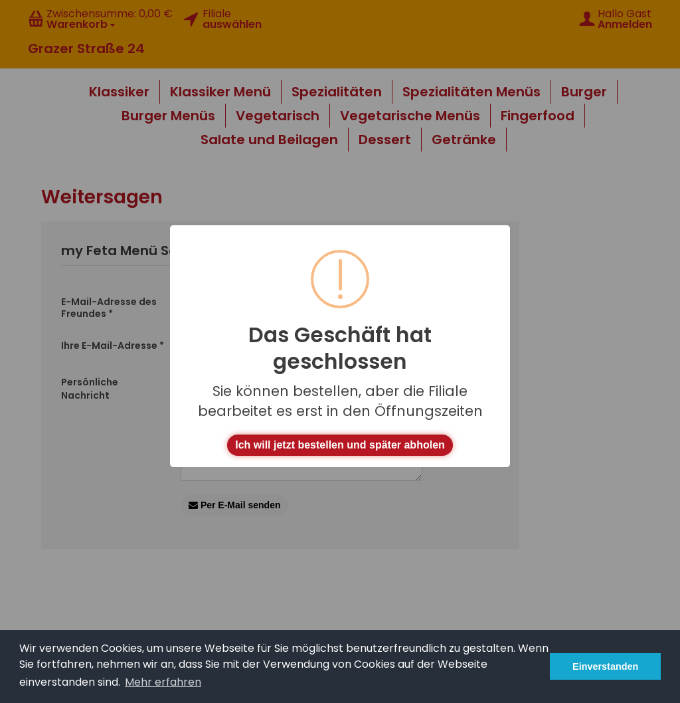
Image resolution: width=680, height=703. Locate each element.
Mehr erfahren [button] (163, 682)
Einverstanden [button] (605, 666)
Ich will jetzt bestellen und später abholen (340, 445)
